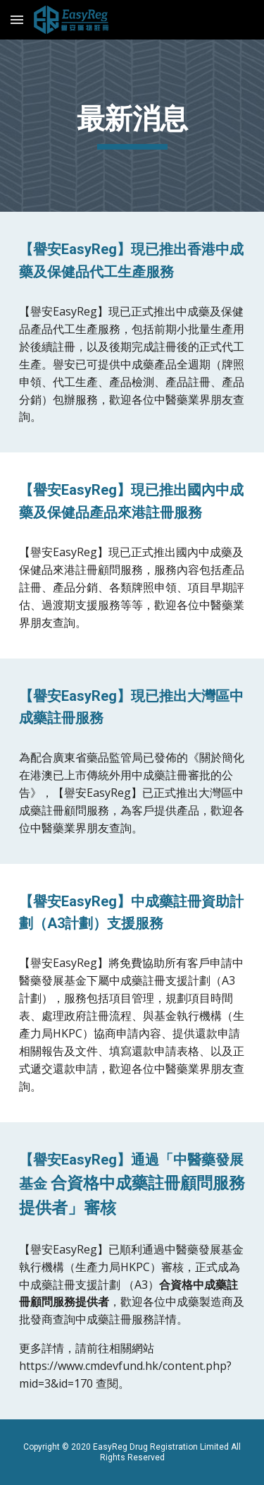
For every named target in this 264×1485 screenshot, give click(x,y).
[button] (17, 19)
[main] (132, 125)
